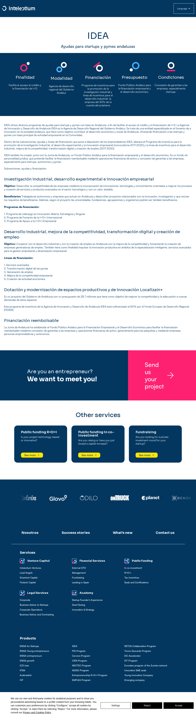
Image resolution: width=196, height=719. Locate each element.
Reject (147, 705)
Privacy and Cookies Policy (37, 712)
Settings (115, 705)
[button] (184, 8)
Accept (178, 705)
